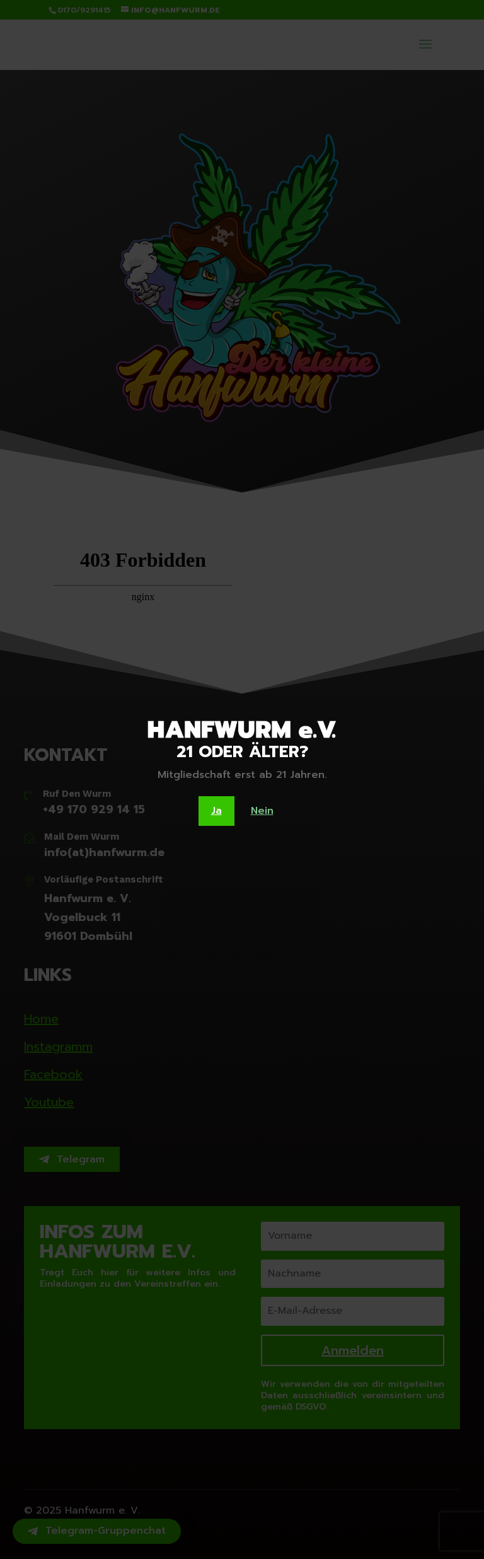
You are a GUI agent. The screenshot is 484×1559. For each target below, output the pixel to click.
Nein (262, 810)
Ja (216, 810)
